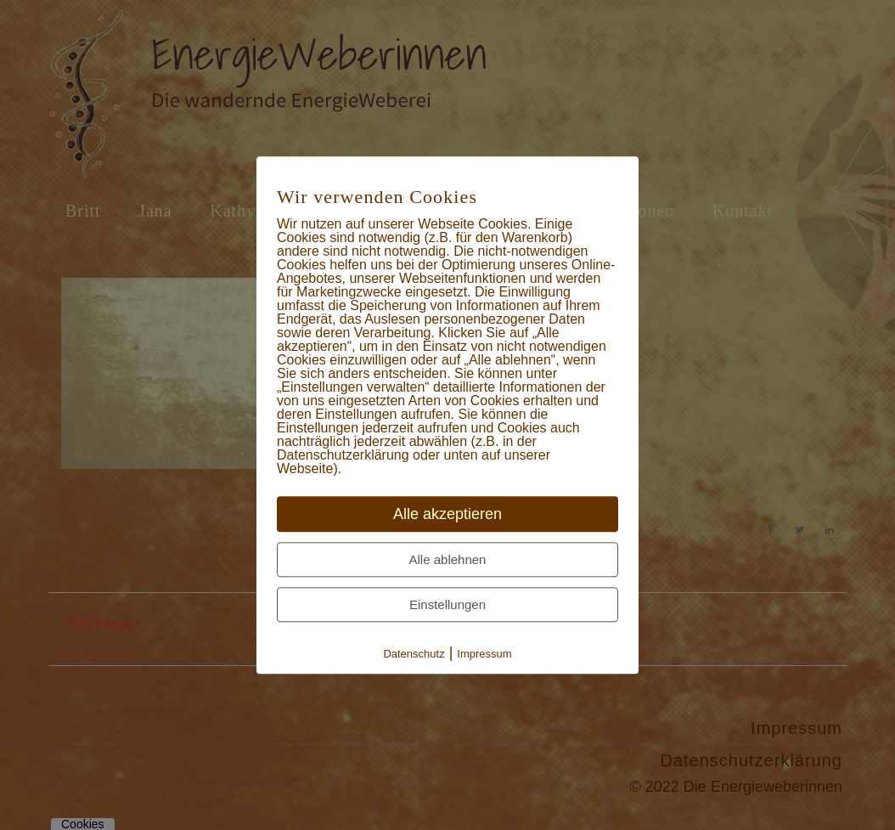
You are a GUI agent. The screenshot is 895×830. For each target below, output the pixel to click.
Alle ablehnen (448, 559)
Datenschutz (413, 653)
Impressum (484, 653)
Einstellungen (447, 604)
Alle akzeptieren (447, 513)
